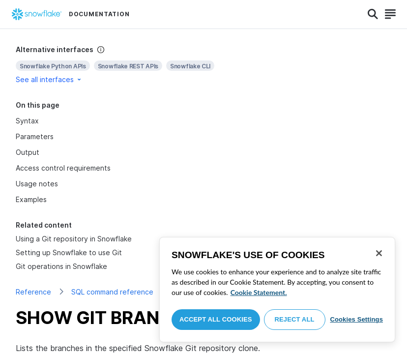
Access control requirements (63, 168)
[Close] (379, 253)
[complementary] (203, 65)
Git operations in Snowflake (61, 266)
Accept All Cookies (215, 319)
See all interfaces (49, 79)
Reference (33, 292)
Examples (31, 199)
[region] (277, 289)
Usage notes (37, 183)
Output (27, 152)
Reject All (295, 319)
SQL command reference (112, 292)
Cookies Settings (356, 319)
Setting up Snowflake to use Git (69, 252)
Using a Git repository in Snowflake (74, 239)
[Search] (373, 14)
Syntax (27, 121)
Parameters (35, 136)
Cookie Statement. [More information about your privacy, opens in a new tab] (259, 292)
